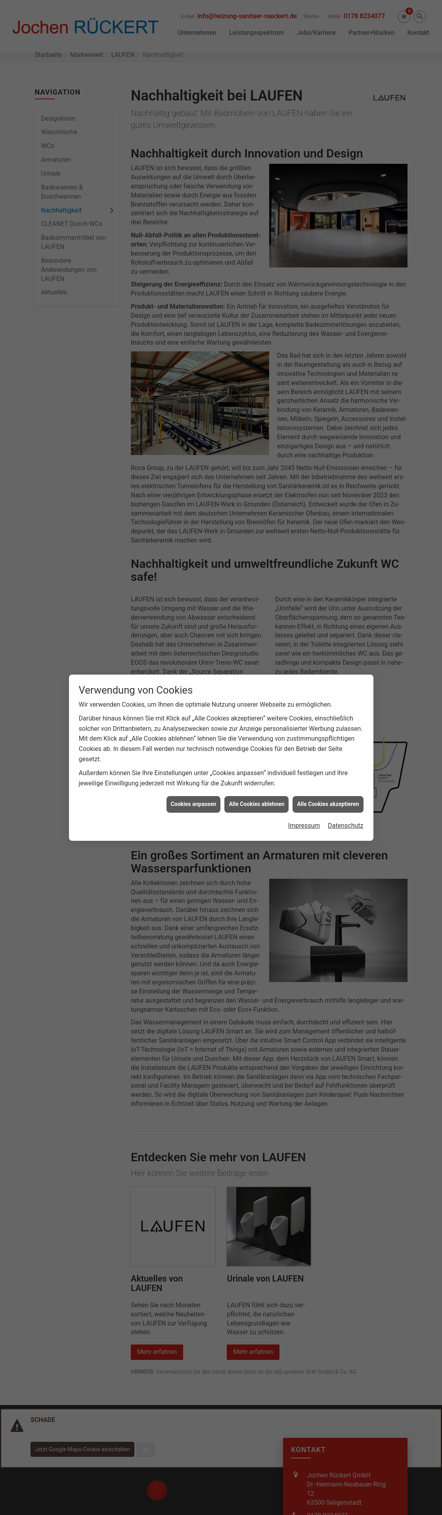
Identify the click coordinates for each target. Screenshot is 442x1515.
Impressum (304, 809)
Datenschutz (345, 809)
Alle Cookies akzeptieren (328, 788)
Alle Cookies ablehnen (256, 788)
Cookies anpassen (193, 788)
